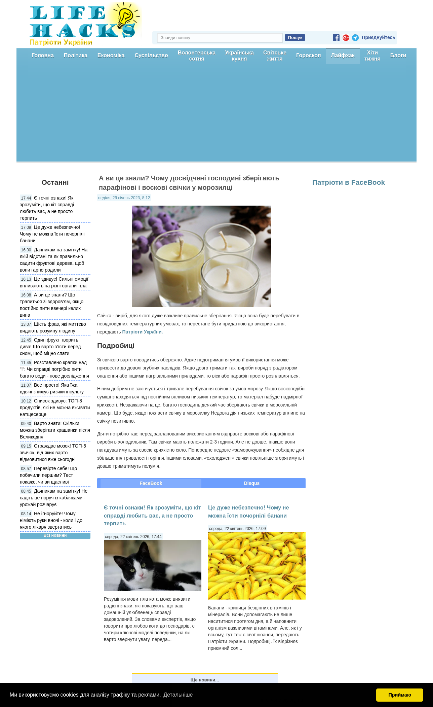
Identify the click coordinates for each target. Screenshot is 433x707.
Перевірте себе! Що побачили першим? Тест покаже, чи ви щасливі (48, 475)
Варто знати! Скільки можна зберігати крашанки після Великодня (55, 430)
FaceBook (151, 483)
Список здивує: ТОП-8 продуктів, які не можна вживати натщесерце (55, 407)
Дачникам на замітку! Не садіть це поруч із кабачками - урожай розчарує (53, 497)
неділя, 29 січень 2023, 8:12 (124, 198)
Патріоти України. (142, 331)
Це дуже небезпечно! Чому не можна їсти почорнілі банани (52, 233)
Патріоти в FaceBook (348, 182)
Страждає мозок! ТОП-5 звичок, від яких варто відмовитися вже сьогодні (53, 452)
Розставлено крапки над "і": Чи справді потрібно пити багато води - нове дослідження (54, 369)
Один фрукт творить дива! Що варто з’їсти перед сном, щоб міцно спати (50, 346)
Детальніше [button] (178, 695)
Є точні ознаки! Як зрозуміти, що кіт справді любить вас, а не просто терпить (152, 515)
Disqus (252, 483)
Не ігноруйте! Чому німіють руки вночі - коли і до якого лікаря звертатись (51, 520)
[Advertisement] (216, 114)
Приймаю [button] (399, 695)
